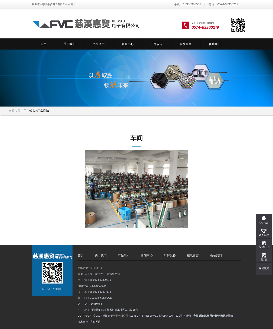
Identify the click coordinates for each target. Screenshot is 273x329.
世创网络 (95, 321)
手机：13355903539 (187, 4)
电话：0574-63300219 (223, 4)
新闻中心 (128, 44)
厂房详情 (43, 111)
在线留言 (186, 44)
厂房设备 (157, 44)
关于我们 (70, 44)
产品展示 (99, 44)
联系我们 (215, 44)
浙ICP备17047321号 (170, 315)
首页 (43, 44)
